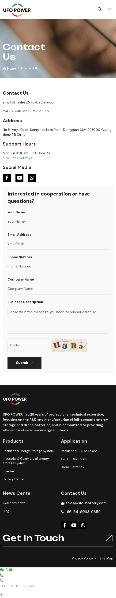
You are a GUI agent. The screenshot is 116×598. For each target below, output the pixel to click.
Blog (6, 511)
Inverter (8, 471)
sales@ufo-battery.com (36, 102)
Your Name (16, 212)
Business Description (25, 301)
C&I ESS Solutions (74, 459)
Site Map (106, 558)
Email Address (19, 234)
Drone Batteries (72, 467)
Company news (14, 503)
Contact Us (30, 68)
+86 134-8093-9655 (32, 111)
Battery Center (14, 479)
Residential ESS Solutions (79, 451)
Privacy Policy (82, 558)
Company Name (20, 279)
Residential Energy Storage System (28, 451)
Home (9, 69)
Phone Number (19, 257)
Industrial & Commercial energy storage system (26, 461)
